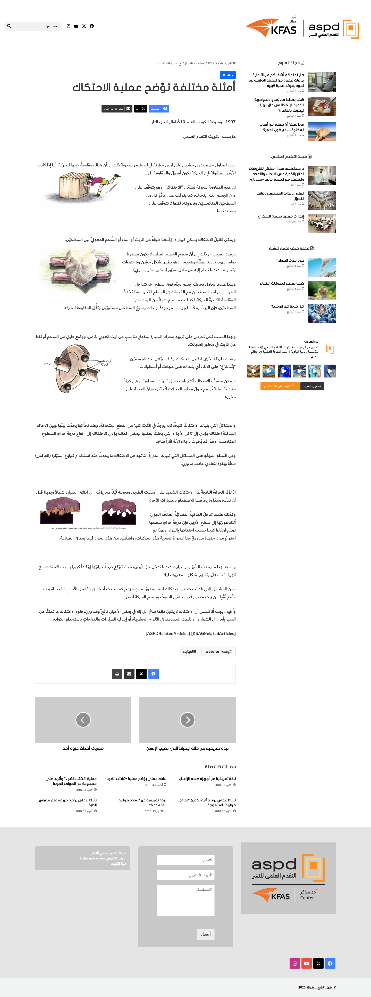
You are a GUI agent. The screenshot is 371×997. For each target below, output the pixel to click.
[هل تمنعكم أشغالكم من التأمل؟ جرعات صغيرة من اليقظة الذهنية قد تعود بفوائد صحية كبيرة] (322, 82)
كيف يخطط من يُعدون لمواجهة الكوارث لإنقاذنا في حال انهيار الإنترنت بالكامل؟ (279, 105)
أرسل (205, 934)
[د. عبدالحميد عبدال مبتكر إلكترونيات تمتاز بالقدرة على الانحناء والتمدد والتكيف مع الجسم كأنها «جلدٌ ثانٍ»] (322, 175)
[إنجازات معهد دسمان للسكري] (322, 223)
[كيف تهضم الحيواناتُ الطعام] (322, 290)
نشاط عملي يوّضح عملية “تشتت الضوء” (135, 779)
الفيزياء (203, 151)
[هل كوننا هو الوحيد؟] (322, 313)
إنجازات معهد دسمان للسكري (281, 216)
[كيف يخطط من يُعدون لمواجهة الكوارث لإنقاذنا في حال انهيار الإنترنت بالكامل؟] (322, 106)
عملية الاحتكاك (223, 151)
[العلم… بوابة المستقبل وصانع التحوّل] (322, 200)
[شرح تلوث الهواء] (322, 267)
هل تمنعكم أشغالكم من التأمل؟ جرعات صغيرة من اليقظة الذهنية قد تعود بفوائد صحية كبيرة (276, 80)
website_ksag (217, 651)
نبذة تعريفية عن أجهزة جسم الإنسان (207, 779)
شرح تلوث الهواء (291, 260)
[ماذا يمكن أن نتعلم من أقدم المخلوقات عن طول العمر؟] (322, 131)
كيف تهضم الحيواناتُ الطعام (282, 283)
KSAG (212, 63)
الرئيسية (228, 63)
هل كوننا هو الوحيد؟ (287, 306)
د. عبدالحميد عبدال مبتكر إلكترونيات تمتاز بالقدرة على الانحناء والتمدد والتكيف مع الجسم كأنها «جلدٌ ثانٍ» (276, 174)
